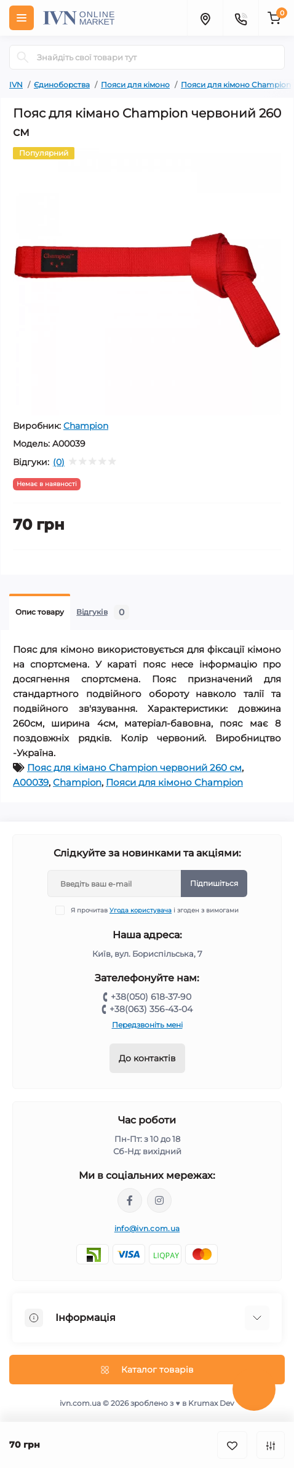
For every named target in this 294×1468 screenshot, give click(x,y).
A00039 (31, 782)
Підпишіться (214, 883)
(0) (59, 462)
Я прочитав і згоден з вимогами (155, 910)
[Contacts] (240, 18)
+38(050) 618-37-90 (151, 996)
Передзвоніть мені (147, 1024)
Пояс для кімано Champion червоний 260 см (134, 767)
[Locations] (205, 18)
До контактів (147, 1058)
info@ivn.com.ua (147, 1228)
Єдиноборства (62, 84)
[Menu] (21, 18)
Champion (85, 425)
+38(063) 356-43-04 (151, 1009)
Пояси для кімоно (135, 84)
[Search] (22, 57)
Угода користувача (140, 910)
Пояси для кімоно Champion (236, 84)
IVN (16, 84)
